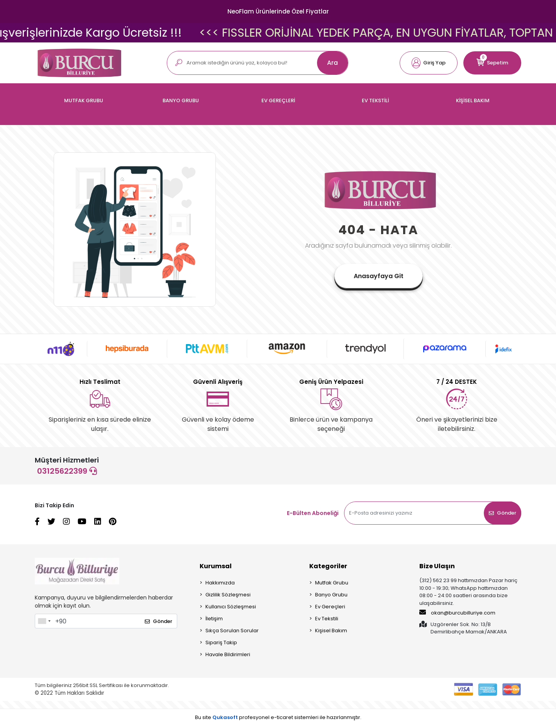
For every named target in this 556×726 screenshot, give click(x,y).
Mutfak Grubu (331, 582)
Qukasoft (225, 717)
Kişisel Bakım (331, 630)
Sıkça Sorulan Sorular (232, 630)
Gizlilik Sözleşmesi (228, 594)
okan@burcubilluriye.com (457, 612)
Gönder (502, 513)
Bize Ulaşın (437, 566)
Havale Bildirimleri (227, 654)
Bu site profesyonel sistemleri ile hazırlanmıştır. (278, 717)
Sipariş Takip (221, 642)
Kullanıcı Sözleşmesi (230, 606)
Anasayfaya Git (378, 276)
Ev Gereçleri (330, 606)
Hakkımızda (220, 582)
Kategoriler (328, 566)
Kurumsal (216, 566)
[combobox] (44, 621)
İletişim (214, 618)
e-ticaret (282, 717)
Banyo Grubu (331, 594)
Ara (332, 62)
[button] (429, 62)
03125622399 (67, 471)
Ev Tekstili (326, 618)
